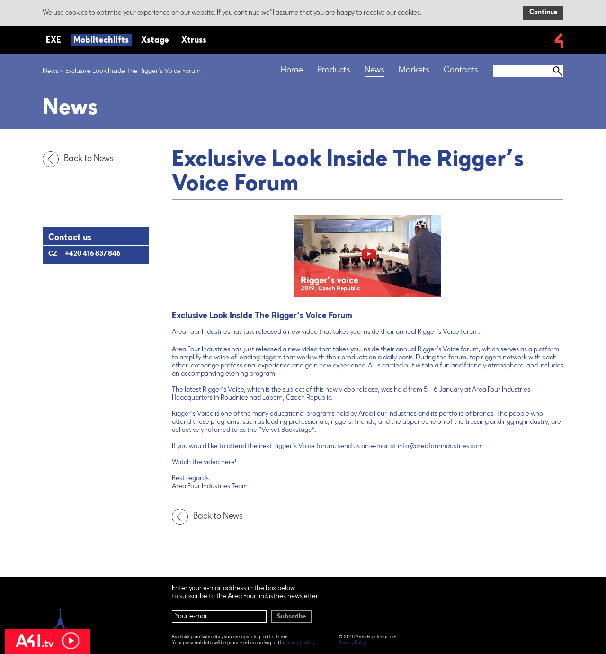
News (51, 71)
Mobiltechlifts (101, 40)
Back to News (80, 159)
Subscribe (291, 617)
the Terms (277, 637)
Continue (543, 12)
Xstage (155, 40)
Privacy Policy (353, 643)
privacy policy (300, 643)
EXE (53, 40)
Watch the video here (203, 462)
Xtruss (193, 40)
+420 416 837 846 (92, 254)
